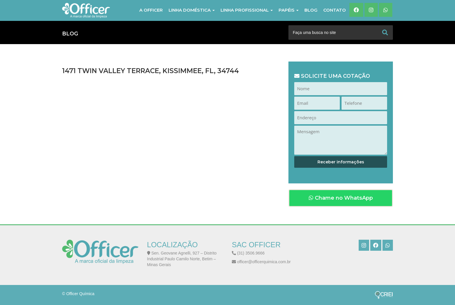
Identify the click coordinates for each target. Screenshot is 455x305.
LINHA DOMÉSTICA (192, 10)
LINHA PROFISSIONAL (247, 10)
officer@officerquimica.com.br (261, 261)
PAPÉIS (289, 10)
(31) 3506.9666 (248, 253)
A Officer (151, 10)
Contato (334, 10)
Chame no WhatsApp (341, 198)
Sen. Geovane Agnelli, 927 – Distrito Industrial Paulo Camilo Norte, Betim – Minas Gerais (182, 259)
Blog (310, 10)
